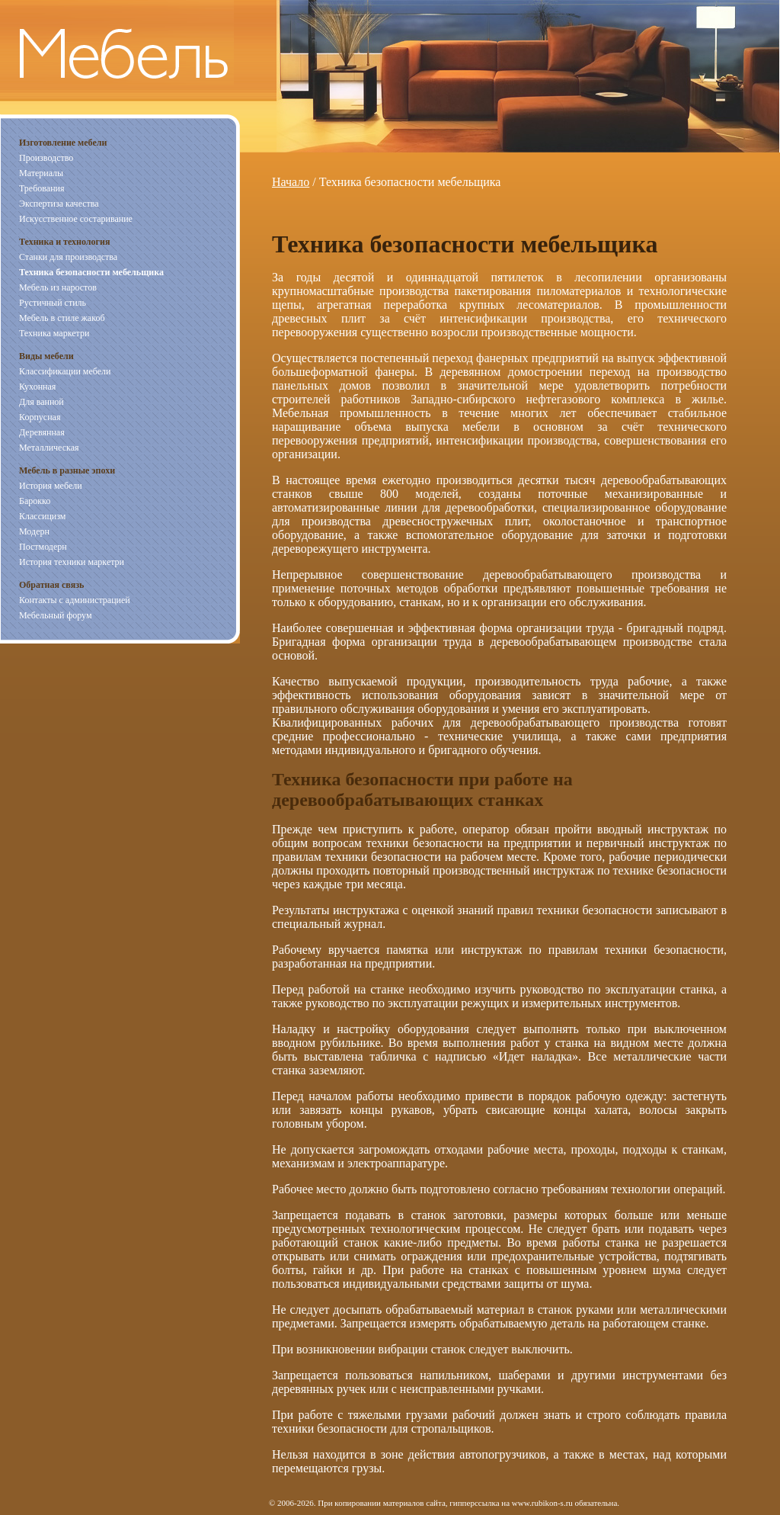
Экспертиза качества (59, 203)
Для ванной (41, 401)
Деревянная (42, 432)
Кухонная (37, 386)
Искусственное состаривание (76, 218)
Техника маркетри (54, 333)
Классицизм (42, 516)
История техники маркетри (71, 562)
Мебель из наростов (58, 287)
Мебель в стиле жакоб (62, 318)
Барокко (34, 501)
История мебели (50, 485)
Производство (46, 157)
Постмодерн (43, 546)
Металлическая (49, 447)
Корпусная (39, 417)
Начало (290, 181)
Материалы (41, 173)
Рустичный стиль (52, 302)
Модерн (34, 531)
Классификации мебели (64, 371)
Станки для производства (68, 257)
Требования (42, 188)
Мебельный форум (55, 615)
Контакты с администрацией (74, 600)
